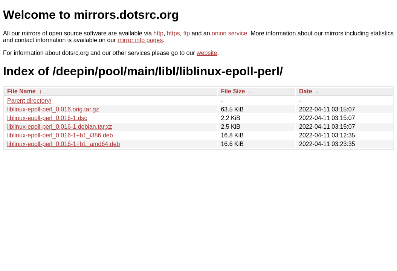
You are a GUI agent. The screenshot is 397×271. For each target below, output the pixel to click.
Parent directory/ (29, 100)
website (207, 53)
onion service (229, 33)
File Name (21, 91)
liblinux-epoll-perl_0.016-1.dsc (47, 118)
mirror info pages (140, 40)
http (158, 33)
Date (305, 91)
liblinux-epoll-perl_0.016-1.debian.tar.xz (59, 126)
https (173, 33)
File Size (233, 91)
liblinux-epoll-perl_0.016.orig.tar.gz (53, 109)
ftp (186, 33)
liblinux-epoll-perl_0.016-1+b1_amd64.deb (63, 144)
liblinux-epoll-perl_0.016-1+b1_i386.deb (60, 135)
